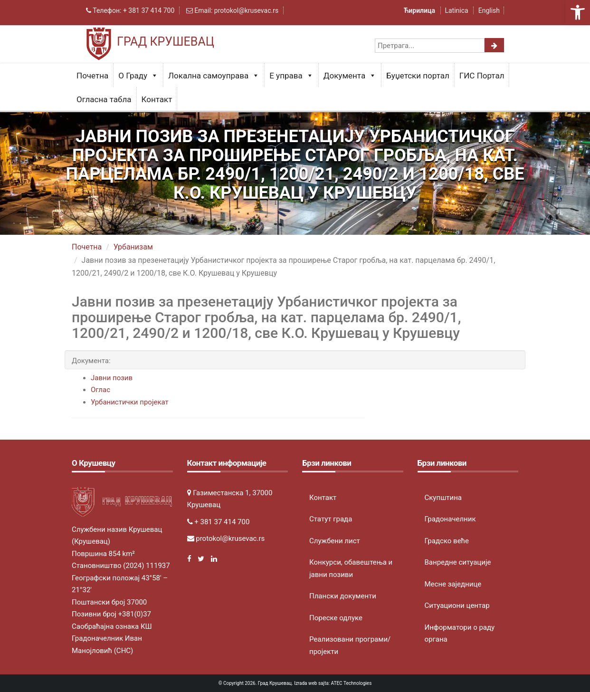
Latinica (456, 10)
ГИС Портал (481, 75)
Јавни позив (112, 378)
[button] (577, 12)
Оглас (100, 389)
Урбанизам (133, 246)
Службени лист (334, 541)
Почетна (92, 75)
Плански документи (342, 596)
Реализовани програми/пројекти (349, 645)
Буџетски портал (417, 75)
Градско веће (447, 541)
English (489, 10)
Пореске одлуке (335, 618)
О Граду (138, 75)
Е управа (291, 75)
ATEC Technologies (351, 683)
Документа (350, 75)
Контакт (157, 99)
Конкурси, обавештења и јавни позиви (350, 568)
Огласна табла (104, 99)
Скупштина (443, 497)
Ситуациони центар (457, 605)
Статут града (330, 519)
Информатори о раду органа (460, 633)
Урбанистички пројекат (130, 402)
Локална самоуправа (213, 75)
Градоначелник (450, 519)
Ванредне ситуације (458, 562)
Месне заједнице (453, 584)
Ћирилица (420, 10)
